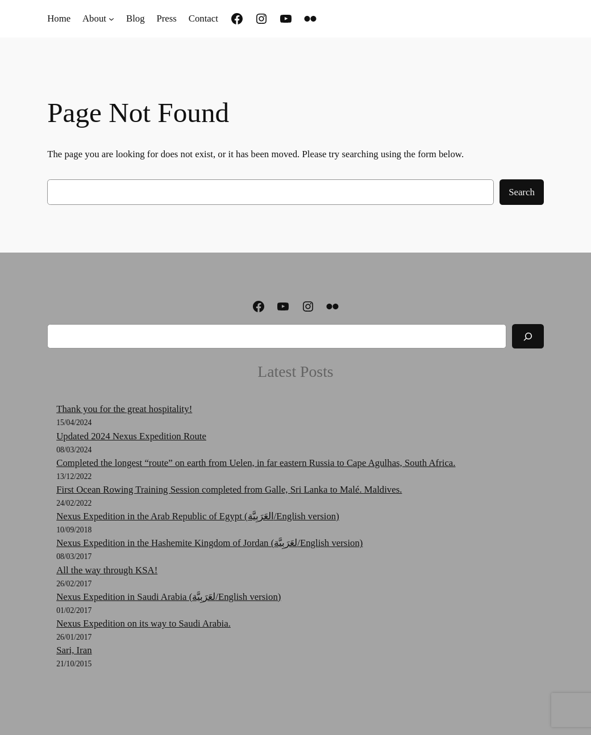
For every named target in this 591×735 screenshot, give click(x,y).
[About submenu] (111, 19)
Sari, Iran (73, 650)
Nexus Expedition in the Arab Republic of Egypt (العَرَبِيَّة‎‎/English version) (197, 516)
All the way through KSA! (106, 570)
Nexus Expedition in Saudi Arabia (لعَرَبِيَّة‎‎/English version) (168, 596)
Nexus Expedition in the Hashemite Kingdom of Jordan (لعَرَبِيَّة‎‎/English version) (209, 542)
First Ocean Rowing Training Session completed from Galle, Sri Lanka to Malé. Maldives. (229, 489)
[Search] (528, 336)
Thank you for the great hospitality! (124, 409)
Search (522, 192)
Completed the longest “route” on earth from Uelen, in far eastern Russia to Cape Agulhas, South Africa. (255, 462)
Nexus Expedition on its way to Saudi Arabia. (143, 623)
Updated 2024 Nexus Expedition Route (131, 436)
